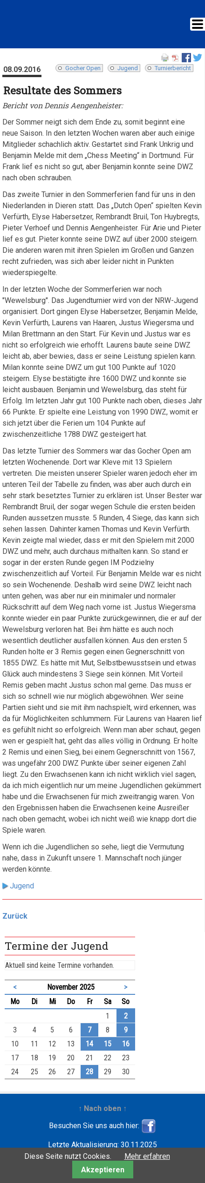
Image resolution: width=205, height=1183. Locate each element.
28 (89, 1071)
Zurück (14, 916)
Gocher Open (83, 68)
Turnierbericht (173, 68)
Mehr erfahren (147, 1156)
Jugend (127, 68)
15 (107, 1043)
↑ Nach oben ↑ (102, 1108)
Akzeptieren (102, 1169)
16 (126, 1043)
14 (89, 1043)
